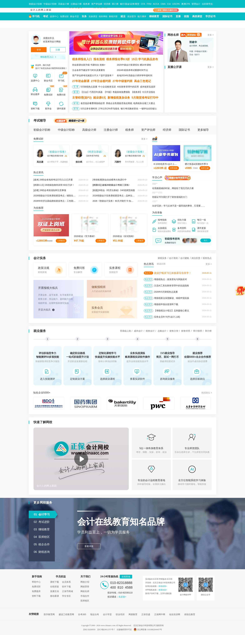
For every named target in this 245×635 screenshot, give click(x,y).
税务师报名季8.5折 (118, 59)
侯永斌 (79, 156)
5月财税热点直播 (89, 86)
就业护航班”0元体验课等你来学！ (172, 273)
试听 (66, 156)
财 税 (75, 103)
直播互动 (54, 591)
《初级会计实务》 (57, 151)
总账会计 (162, 331)
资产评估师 (96, 4)
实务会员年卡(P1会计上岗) (167, 317)
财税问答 (113, 16)
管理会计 (196, 4)
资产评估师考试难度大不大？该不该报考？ (93, 75)
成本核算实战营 (147, 86)
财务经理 (185, 331)
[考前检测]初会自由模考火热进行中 (109, 179)
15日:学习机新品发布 (144, 59)
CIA (169, 4)
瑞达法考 (94, 614)
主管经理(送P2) (82, 97)
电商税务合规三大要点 (144, 103)
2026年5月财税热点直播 (166, 292)
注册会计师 (76, 4)
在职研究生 (207, 4)
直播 (178, 16)
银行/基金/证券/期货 (129, 4)
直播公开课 (175, 67)
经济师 (107, 4)
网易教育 (133, 614)
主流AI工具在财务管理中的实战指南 (171, 285)
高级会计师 (63, 4)
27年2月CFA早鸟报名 (108, 108)
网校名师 (173, 34)
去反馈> (122, 596)
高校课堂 (197, 16)
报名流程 (99, 59)
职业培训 (120, 614)
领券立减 (205, 168)
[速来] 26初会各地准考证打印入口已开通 (53, 179)
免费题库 (36, 591)
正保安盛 (145, 614)
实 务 (75, 86)
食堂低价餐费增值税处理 (93, 103)
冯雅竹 (118, 156)
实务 (84, 16)
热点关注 (148, 273)
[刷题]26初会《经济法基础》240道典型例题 (113, 190)
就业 (122, 16)
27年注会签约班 (101, 81)
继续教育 (154, 16)
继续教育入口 (48, 57)
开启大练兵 (44, 309)
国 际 (75, 108)
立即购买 (61, 241)
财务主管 (174, 331)
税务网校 (103, 16)
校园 (186, 16)
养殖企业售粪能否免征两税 (119, 103)
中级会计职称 (50, 4)
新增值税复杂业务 (119, 97)
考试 (45, 16)
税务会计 (150, 331)
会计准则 (173, 258)
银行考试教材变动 (129, 108)
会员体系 (66, 582)
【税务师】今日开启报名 (143, 92)
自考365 (82, 614)
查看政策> (162, 590)
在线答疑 (54, 586)
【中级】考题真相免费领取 (117, 92)
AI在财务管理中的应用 (128, 86)
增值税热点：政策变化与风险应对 (170, 279)
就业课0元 (99, 97)
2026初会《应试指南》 (124, 236)
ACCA (156, 4)
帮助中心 (36, 582)
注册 (58, 49)
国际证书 (167, 16)
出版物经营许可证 (124, 629)
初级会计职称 (35, 4)
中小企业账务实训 (107, 86)
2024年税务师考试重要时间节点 (132, 70)
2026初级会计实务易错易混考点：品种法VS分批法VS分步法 (121, 195)
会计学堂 (107, 614)
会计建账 (184, 258)
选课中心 (54, 16)
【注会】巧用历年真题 (91, 92)
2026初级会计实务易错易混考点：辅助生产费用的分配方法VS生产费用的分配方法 (73, 195)
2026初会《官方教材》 (85, 236)
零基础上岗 (125, 331)
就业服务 (39, 331)
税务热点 (207, 258)
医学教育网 (49, 614)
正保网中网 (159, 614)
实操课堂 (93, 16)
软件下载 (66, 586)
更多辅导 (203, 129)
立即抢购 (173, 168)
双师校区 (84, 600)
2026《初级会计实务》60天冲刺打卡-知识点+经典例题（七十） (123, 201)
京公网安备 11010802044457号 (148, 629)
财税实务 (162, 258)
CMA (163, 4)
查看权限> (162, 586)
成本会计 (138, 331)
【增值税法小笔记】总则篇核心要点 (171, 310)
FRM (149, 4)
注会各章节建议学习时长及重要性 (88, 70)
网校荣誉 (84, 586)
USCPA (176, 4)
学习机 (36, 16)
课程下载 (54, 582)
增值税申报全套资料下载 (166, 304)
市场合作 (84, 596)
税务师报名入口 (82, 59)
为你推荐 (38, 208)
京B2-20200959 (89, 629)
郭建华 (193, 42)
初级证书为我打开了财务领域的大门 (169, 197)
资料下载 (36, 596)
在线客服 (126, 576)
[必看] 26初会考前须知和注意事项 (49, 190)
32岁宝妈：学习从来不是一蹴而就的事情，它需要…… (178, 205)
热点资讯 (38, 172)
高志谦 (40, 156)
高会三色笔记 (142, 81)
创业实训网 (174, 614)
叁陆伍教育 (189, 614)
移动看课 (54, 596)
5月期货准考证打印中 (145, 97)
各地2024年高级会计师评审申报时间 (134, 75)
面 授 (75, 92)
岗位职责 (196, 258)
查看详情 (89, 546)
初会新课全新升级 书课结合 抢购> (88, 65)
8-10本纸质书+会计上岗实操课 (168, 164)
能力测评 (142, 16)
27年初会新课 (80, 81)
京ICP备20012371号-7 (106, 629)
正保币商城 (67, 591)
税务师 (86, 4)
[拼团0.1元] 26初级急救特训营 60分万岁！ (53, 185)
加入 (206, 240)
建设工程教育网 (66, 614)
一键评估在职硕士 (148, 108)
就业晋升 (131, 16)
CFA (143, 4)
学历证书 (210, 16)
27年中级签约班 (122, 81)
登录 (39, 49)
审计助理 (197, 331)
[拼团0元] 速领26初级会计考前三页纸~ (111, 185)
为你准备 (157, 212)
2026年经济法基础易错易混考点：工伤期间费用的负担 (59, 201)
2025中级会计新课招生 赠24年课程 (134, 65)
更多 (210, 35)
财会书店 (74, 16)
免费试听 (64, 16)
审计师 (115, 4)
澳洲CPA (185, 4)
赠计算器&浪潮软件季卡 (196, 164)
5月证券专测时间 (89, 108)
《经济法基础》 (95, 151)
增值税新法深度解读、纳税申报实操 (171, 298)
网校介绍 (84, 582)
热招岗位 (205, 392)
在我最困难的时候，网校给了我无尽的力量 (173, 188)
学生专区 (66, 596)
